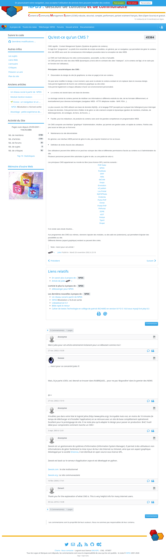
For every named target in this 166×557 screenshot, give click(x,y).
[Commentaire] (148, 351)
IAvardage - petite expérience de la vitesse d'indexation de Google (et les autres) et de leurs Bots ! (25, 112)
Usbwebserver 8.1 (60, 303)
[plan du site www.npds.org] (80, 544)
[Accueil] (4, 27)
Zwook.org (53, 475)
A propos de (15, 27)
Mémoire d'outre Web (20, 166)
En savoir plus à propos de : (64, 277)
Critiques (12, 67)
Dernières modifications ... (22, 41)
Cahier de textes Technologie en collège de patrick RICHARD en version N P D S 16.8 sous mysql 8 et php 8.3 (100, 308)
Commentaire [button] (151, 324)
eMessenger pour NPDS (63, 289)
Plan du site (13, 76)
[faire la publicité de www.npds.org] (74, 544)
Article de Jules (58, 281)
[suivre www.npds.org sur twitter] (67, 544)
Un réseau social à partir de (22, 92)
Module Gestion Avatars (21, 97)
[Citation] (153, 351)
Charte (57, 550)
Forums (60, 27)
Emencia (74, 452)
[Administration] (98, 544)
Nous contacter (67, 550)
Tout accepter (119, 3)
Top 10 (20, 156)
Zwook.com (53, 469)
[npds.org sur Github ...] (93, 544)
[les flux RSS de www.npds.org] (87, 544)
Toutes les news (30, 27)
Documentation (87, 27)
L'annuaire (13, 64)
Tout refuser (132, 3)
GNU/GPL (95, 550)
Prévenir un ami (15, 72)
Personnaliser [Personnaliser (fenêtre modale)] (146, 3)
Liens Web (13, 60)
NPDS (38, 92)
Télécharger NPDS (47, 27)
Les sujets (12, 56)
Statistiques (29, 156)
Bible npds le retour (61, 305)
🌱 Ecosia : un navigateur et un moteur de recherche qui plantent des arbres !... (25, 102)
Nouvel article (72, 27)
